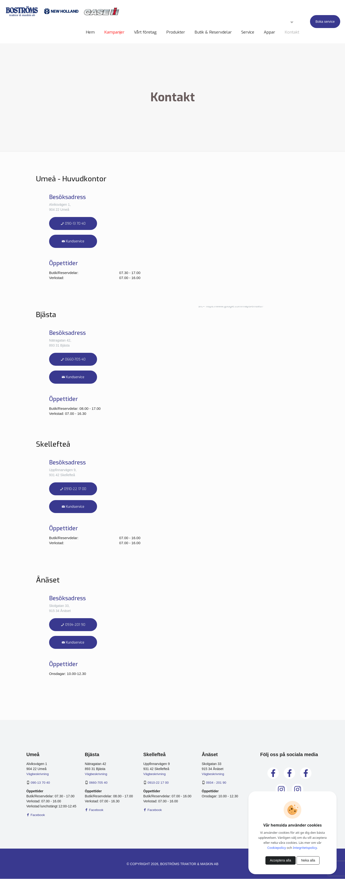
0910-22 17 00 (73, 489)
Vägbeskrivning (37, 774)
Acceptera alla (280, 860)
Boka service (325, 21)
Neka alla (308, 860)
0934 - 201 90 (216, 783)
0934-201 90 (73, 625)
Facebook (35, 815)
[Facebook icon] (172, 871)
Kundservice (73, 241)
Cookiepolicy (276, 847)
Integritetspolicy (305, 847)
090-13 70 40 (73, 223)
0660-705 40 (73, 359)
